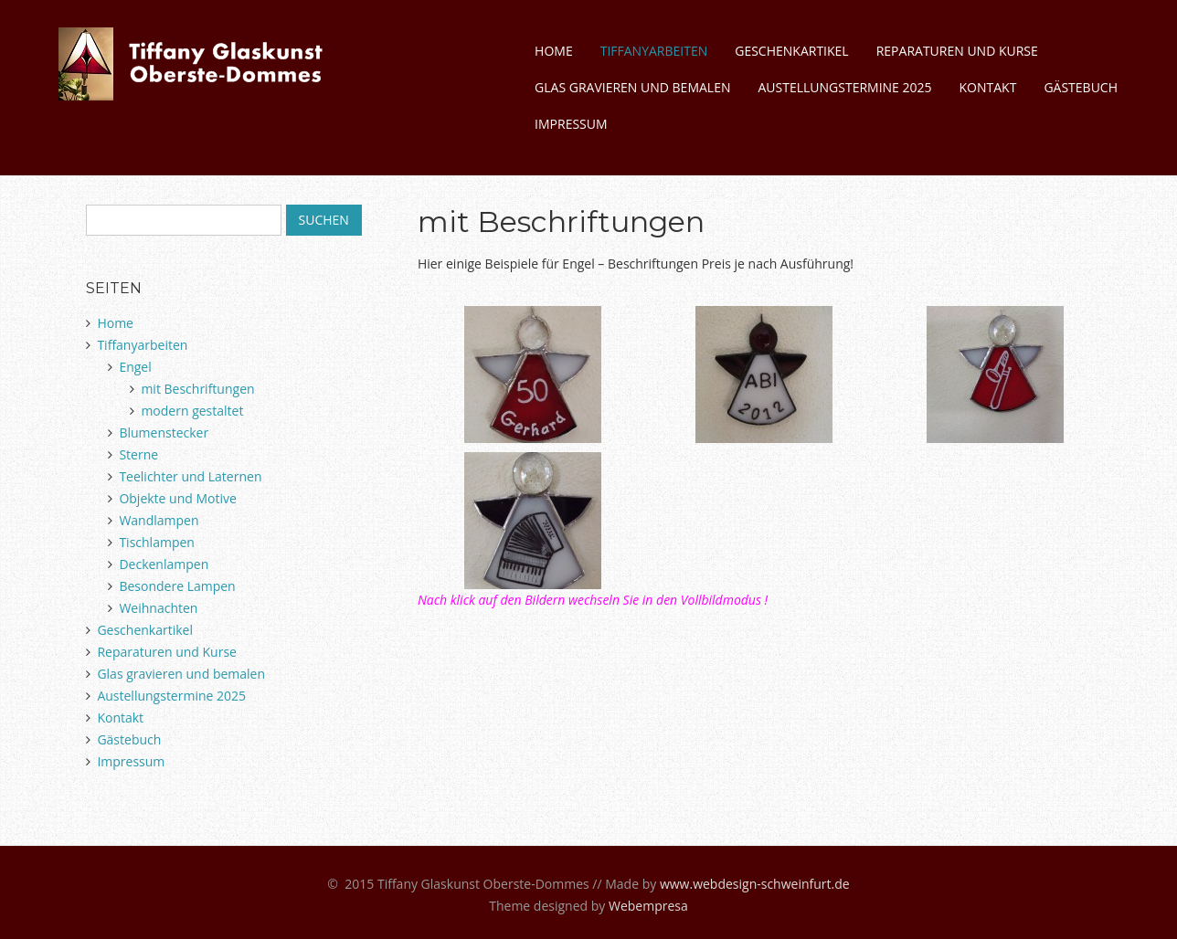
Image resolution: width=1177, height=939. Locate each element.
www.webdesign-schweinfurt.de (755, 883)
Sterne (138, 454)
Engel (135, 366)
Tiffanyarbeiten (654, 50)
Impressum (571, 123)
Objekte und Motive (177, 498)
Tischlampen (157, 542)
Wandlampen (158, 520)
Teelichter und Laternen (190, 476)
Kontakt (988, 87)
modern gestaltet (192, 410)
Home (554, 50)
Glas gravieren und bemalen (632, 87)
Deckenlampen (163, 564)
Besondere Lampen (177, 586)
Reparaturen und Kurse (957, 50)
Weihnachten (158, 608)
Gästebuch (1081, 87)
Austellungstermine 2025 (844, 87)
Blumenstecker (163, 432)
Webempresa (648, 905)
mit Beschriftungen (197, 388)
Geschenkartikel (791, 50)
